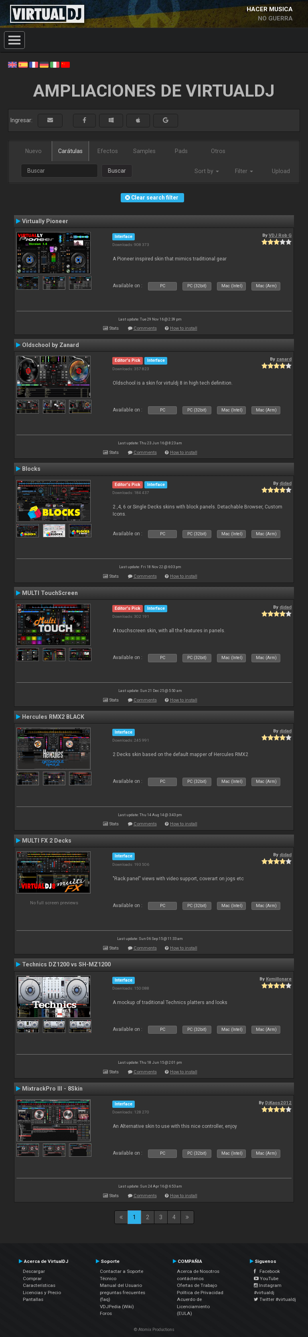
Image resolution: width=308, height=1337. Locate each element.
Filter (244, 171)
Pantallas (33, 1299)
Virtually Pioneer (45, 221)
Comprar (32, 1278)
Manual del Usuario (121, 1285)
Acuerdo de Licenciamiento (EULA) (193, 1306)
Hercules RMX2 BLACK (53, 717)
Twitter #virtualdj (275, 1299)
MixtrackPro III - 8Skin (52, 1088)
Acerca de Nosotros (198, 1271)
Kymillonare (279, 979)
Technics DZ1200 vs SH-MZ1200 (66, 964)
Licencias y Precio (42, 1292)
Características (39, 1285)
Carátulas (70, 151)
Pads (181, 151)
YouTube (266, 1278)
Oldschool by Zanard (50, 345)
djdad (286, 483)
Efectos (107, 151)
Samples (144, 151)
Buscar (117, 170)
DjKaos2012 (278, 1102)
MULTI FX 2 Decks (46, 840)
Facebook (267, 1271)
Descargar (34, 1271)
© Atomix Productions (154, 1329)
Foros (106, 1313)
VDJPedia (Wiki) (117, 1306)
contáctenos (190, 1278)
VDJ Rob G (280, 235)
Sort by (207, 171)
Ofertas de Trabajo (197, 1285)
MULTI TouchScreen (50, 593)
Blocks (31, 469)
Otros (218, 151)
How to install (183, 328)
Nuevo (33, 151)
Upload (281, 171)
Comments (145, 328)
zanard (284, 359)
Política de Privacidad (200, 1292)
